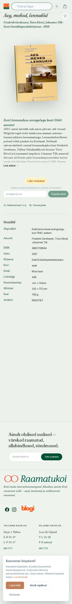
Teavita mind (58, 193)
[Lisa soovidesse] (65, 16)
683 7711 (8, 548)
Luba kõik (15, 585)
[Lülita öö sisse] (56, 6)
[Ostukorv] (64, 6)
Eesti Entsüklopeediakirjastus (22, 26)
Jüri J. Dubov (39, 282)
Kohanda (14, 594)
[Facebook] (7, 509)
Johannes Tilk (53, 22)
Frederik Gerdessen (16, 22)
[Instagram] (14, 509)
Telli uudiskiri (52, 456)
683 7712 (43, 548)
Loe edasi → (11, 165)
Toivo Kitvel (37, 22)
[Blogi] (30, 509)
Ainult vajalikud (38, 585)
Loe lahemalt (20, 577)
